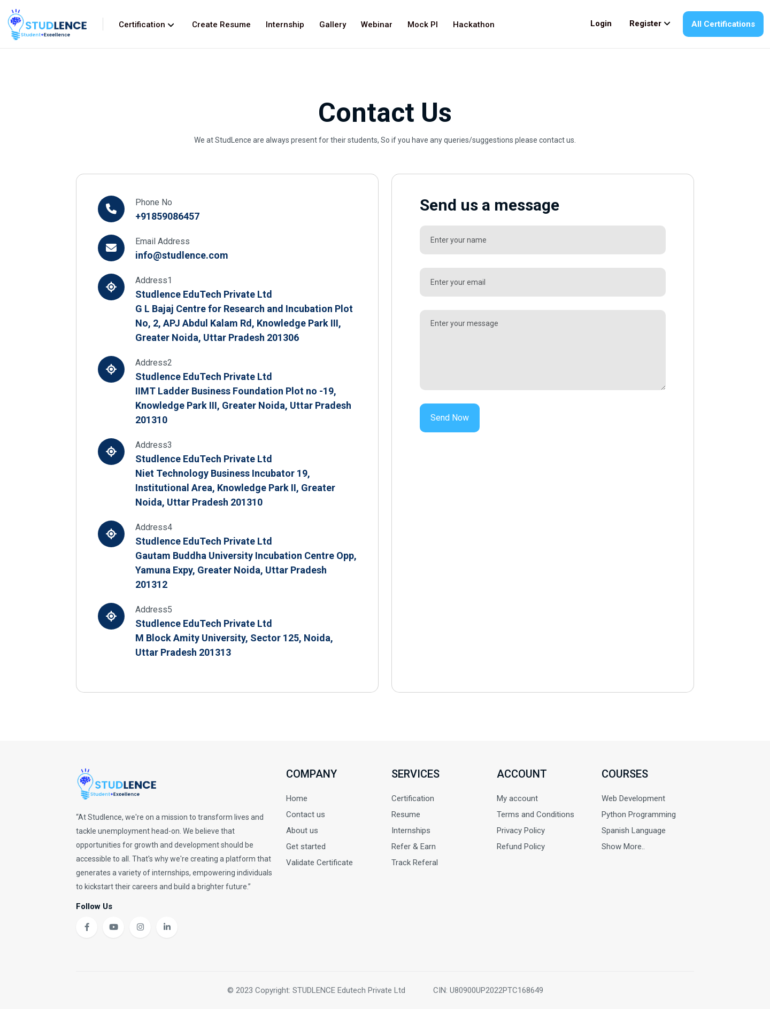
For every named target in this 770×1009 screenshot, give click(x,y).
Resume (405, 814)
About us (302, 830)
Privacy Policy (521, 830)
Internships (410, 830)
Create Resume (221, 24)
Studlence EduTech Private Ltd (203, 294)
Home (296, 798)
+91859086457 (167, 216)
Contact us (305, 814)
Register (650, 23)
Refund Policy (521, 846)
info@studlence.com (181, 255)
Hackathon (474, 24)
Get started (306, 846)
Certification (146, 24)
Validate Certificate (319, 862)
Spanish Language (634, 830)
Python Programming (639, 814)
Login (601, 23)
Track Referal (414, 862)
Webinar (376, 24)
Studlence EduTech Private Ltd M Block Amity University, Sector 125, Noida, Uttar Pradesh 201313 (234, 638)
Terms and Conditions (535, 814)
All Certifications (723, 24)
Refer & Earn (413, 846)
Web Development (633, 798)
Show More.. (623, 846)
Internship (285, 24)
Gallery (332, 24)
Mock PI (422, 24)
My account (517, 798)
